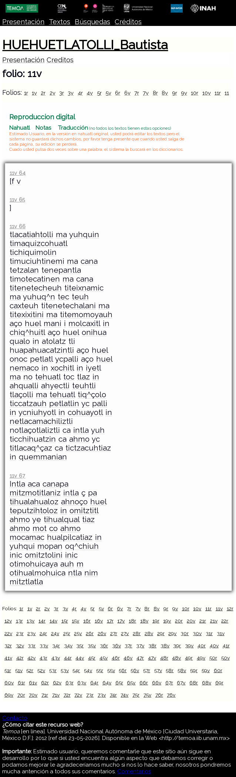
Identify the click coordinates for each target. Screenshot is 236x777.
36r (104, 645)
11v (228, 93)
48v (176, 658)
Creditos (60, 60)
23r (20, 633)
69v (8, 695)
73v (102, 695)
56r (123, 670)
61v (33, 682)
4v (90, 93)
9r (174, 93)
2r (43, 93)
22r (224, 621)
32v (20, 645)
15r (64, 621)
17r (110, 621)
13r (19, 621)
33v (44, 645)
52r (29, 670)
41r (226, 645)
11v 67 (17, 475)
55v (111, 670)
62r (45, 682)
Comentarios (134, 771)
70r (21, 695)
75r (135, 695)
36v (116, 645)
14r (41, 621)
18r (132, 621)
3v (71, 93)
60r (218, 670)
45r (91, 658)
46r (116, 658)
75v (147, 695)
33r (32, 645)
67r (169, 682)
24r (43, 633)
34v (68, 645)
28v (149, 633)
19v (167, 621)
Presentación (23, 22)
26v (102, 633)
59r (194, 670)
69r (219, 682)
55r (99, 670)
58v (182, 670)
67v (181, 682)
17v (121, 621)
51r (7, 670)
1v (34, 93)
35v (92, 645)
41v (8, 658)
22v (8, 633)
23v (31, 633)
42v (31, 658)
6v (127, 93)
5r (99, 93)
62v (57, 682)
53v (65, 670)
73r (90, 695)
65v (131, 682)
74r (113, 695)
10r (194, 93)
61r (21, 682)
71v (56, 695)
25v (78, 633)
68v (206, 682)
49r (189, 658)
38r (152, 645)
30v (197, 633)
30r (185, 633)
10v (206, 93)
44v (79, 658)
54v (88, 670)
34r (56, 645)
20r (179, 621)
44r (68, 658)
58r (169, 670)
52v (41, 670)
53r (53, 670)
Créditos (128, 22)
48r (164, 658)
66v (156, 682)
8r (155, 93)
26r (90, 633)
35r (80, 645)
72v (78, 695)
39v (189, 645)
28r (137, 633)
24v (55, 633)
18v (144, 621)
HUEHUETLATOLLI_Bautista (85, 44)
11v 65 (17, 199)
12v (8, 621)
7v (146, 93)
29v (172, 633)
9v (184, 93)
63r (69, 682)
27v (125, 633)
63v (81, 682)
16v (99, 621)
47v (152, 658)
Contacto (14, 718)
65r (119, 682)
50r (213, 658)
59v (206, 670)
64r (94, 682)
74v (124, 695)
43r (43, 658)
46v (128, 658)
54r (76, 670)
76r (159, 695)
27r (113, 633)
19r (155, 621)
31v (221, 633)
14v (53, 621)
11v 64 (18, 173)
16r (87, 621)
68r (193, 682)
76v (171, 695)
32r (8, 645)
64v (106, 682)
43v (55, 658)
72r (67, 695)
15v (75, 621)
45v (104, 658)
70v (33, 695)
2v (52, 93)
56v (135, 670)
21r (202, 621)
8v (165, 93)
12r (230, 608)
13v (30, 621)
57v (158, 670)
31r (209, 633)
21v (214, 621)
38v (165, 645)
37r (128, 645)
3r (61, 93)
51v (19, 670)
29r (161, 633)
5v (108, 93)
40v (214, 645)
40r (202, 645)
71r (44, 695)
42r (20, 658)
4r (80, 93)
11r (218, 93)
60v (9, 682)
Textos (59, 22)
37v (140, 645)
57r (146, 670)
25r (66, 633)
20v (191, 621)
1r (26, 93)
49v (201, 658)
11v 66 (18, 226)
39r (177, 645)
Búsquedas (92, 22)
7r (136, 93)
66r (143, 682)
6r (117, 93)
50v (225, 658)
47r (140, 658)
